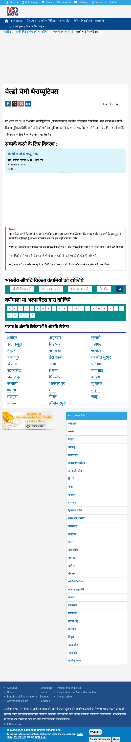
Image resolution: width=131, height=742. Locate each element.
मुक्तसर (96, 383)
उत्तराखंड (72, 652)
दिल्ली (71, 478)
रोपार (53, 396)
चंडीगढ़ (71, 447)
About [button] (12, 2)
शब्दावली (100, 20)
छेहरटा (11, 350)
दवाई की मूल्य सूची (19, 26)
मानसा (11, 390)
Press (43, 692)
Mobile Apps (30, 2)
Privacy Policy (19, 737)
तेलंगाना (72, 629)
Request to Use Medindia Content (77, 692)
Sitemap (44, 696)
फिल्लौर (54, 377)
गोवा (70, 486)
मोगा (52, 390)
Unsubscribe (64, 696)
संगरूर (12, 403)
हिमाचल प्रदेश (75, 510)
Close (116, 739)
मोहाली (96, 390)
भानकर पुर (57, 383)
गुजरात (71, 494)
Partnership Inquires (69, 687)
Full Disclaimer (13, 724)
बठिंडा (95, 377)
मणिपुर (71, 565)
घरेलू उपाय (32, 20)
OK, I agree (95, 732)
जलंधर (96, 350)
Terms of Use (40, 737)
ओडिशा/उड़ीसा (75, 581)
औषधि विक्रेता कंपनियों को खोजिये (31, 31)
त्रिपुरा (71, 637)
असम (71, 431)
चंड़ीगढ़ (96, 344)
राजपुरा (12, 396)
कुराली (96, 337)
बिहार (71, 439)
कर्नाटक (72, 534)
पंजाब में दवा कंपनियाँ (62, 31)
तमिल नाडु (73, 621)
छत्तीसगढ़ (72, 455)
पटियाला (97, 364)
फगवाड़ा (97, 370)
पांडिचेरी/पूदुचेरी (76, 589)
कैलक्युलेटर (65, 20)
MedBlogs (81, 2)
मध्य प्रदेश (73, 550)
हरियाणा (72, 502)
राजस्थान (72, 605)
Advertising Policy (18, 701)
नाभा (52, 364)
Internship (64, 2)
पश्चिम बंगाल (74, 660)
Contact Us (99, 2)
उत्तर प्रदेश (73, 644)
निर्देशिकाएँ (37, 26)
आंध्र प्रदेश (73, 423)
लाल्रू (94, 396)
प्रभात (53, 370)
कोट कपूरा (14, 344)
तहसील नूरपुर (101, 357)
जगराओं (55, 350)
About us (12, 687)
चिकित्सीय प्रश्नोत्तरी (84, 20)
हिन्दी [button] (113, 2)
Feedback (45, 701)
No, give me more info (100, 739)
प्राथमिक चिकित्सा (48, 20)
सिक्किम (72, 613)
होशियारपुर (57, 403)
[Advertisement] (65, 59)
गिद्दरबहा (55, 344)
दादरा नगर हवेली (76, 463)
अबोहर (12, 337)
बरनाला (12, 383)
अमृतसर (55, 337)
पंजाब (71, 597)
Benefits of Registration (21, 696)
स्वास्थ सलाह (16, 20)
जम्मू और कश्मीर (76, 518)
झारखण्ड (72, 526)
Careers (47, 2)
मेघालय (71, 573)
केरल (70, 542)
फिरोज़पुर (14, 377)
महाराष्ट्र (71, 557)
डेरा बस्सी (55, 357)
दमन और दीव (75, 471)
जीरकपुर (13, 357)
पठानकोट (14, 370)
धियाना (12, 364)
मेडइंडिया (7, 31)
